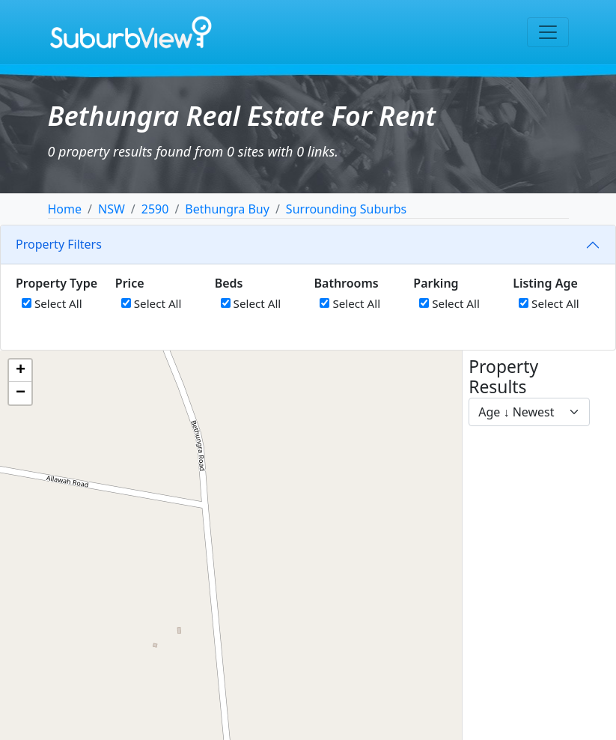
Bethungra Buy (227, 209)
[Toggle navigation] (548, 32)
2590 (155, 209)
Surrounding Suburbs (346, 209)
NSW (111, 209)
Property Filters (59, 244)
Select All (52, 303)
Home (65, 209)
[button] (20, 371)
